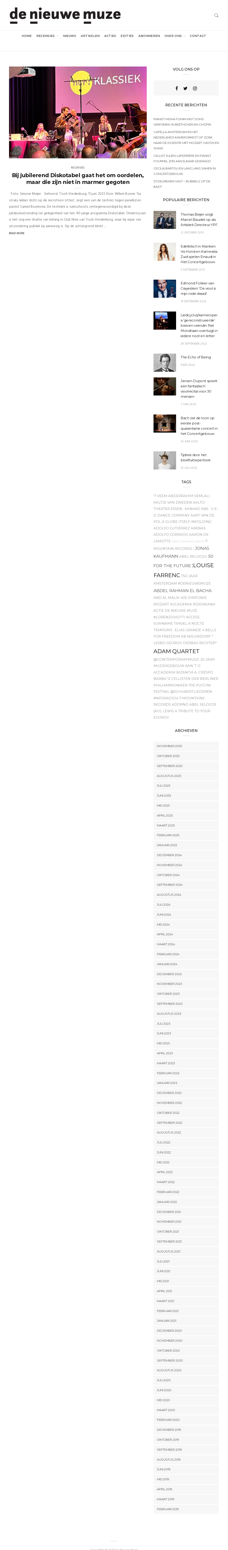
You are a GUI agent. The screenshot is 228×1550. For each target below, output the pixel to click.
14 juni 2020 (189, 432)
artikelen (90, 36)
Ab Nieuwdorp (196, 627)
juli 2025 (163, 777)
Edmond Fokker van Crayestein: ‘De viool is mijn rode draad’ (198, 279)
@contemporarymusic (177, 650)
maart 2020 (166, 1401)
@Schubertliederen (191, 683)
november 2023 (169, 975)
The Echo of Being (196, 348)
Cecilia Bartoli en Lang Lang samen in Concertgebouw (185, 162)
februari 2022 (168, 1183)
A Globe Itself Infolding (187, 513)
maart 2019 (165, 1490)
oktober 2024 (168, 866)
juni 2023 (164, 1024)
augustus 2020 (169, 1361)
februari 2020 (168, 1411)
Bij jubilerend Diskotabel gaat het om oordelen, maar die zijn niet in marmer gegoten (78, 169)
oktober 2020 (168, 1341)
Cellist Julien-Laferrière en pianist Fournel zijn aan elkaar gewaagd (182, 149)
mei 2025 (163, 796)
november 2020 (169, 1331)
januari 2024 (167, 955)
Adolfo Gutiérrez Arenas (179, 519)
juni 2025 (164, 786)
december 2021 (169, 1203)
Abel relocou (193, 547)
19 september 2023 (193, 292)
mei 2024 (163, 915)
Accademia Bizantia (173, 663)
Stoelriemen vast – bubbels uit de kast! (182, 174)
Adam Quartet (177, 642)
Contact (198, 36)
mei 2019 (163, 1470)
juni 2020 (164, 1381)
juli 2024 (163, 895)
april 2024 (165, 925)
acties (110, 36)
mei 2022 (163, 1153)
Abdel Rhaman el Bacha (188, 532)
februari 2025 (168, 826)
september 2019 (169, 1440)
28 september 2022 (194, 334)
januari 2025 (167, 836)
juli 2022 (163, 1133)
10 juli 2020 (189, 459)
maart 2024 (166, 935)
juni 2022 (164, 1143)
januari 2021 (166, 1312)
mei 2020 (163, 1391)
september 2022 (169, 1113)
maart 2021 (165, 1292)
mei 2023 (163, 1034)
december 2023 (169, 965)
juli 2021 (163, 1252)
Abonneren (149, 36)
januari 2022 (167, 1193)
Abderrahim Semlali (189, 487)
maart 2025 (166, 816)
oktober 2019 (168, 1430)
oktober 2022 (168, 1103)
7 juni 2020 (188, 395)
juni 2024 (164, 905)
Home (27, 36)
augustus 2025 (169, 767)
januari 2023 (167, 1074)
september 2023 (170, 994)
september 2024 (170, 876)
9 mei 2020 (188, 356)
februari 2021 (168, 1302)
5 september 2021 (193, 260)
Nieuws (69, 36)
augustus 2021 (168, 1242)
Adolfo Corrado (171, 526)
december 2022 (169, 1084)
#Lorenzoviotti (169, 608)
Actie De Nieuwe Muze (175, 602)
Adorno (180, 695)
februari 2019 (168, 1500)
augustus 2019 (169, 1450)
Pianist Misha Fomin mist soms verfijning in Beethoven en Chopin (182, 112)
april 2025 (165, 806)
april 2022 (165, 1163)
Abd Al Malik (166, 589)
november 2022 (169, 1093)
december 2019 (169, 1420)
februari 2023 (168, 1064)
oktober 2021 (168, 1222)
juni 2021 (163, 1262)
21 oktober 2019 (192, 223)
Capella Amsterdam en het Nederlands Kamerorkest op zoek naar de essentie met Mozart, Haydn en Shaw (186, 131)
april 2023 (165, 1044)
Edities (127, 36)
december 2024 (169, 846)
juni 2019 (163, 1460)
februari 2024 (168, 945)
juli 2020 (164, 1371)
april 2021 (164, 1282)
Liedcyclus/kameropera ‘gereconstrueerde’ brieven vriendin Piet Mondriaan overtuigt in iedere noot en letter (199, 316)
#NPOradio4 (166, 689)
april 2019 (164, 1480)
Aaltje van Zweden (173, 493)
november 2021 (169, 1212)
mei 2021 (163, 1272)
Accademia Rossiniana (192, 595)
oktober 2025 (168, 747)
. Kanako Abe (196, 500)
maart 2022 (166, 1173)
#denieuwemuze (194, 574)
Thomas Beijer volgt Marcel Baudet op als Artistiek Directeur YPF (199, 210)
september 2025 (169, 757)
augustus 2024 (169, 885)
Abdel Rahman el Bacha (183, 581)
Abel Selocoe (202, 695)
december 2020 (169, 1321)
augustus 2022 (169, 1123)
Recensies (46, 36)
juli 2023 (163, 1014)
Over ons (174, 36)
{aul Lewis (164, 702)
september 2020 (170, 1351)
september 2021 (169, 1232)
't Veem (160, 487)
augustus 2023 (169, 1004)
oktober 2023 (168, 984)
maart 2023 (166, 1054)
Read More (17, 224)
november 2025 (169, 737)
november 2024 (169, 856)
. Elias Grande (187, 621)
